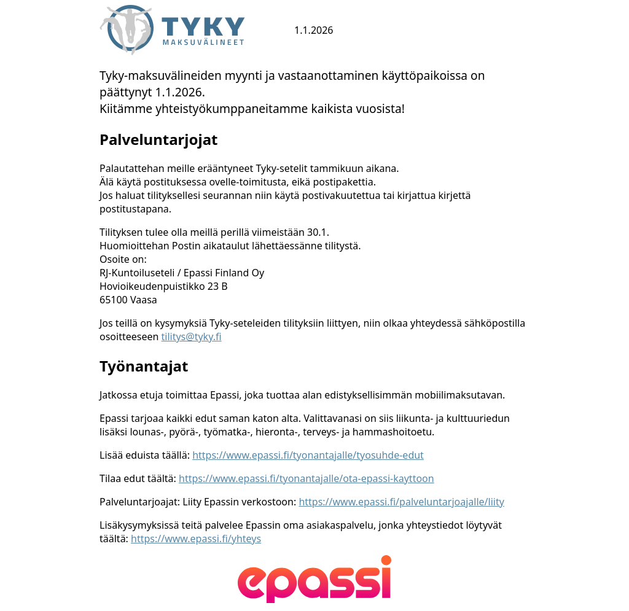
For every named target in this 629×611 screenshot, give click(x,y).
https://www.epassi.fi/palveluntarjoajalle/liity (401, 501)
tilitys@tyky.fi (192, 336)
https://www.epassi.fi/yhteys (196, 538)
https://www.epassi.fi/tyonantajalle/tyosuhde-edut (308, 455)
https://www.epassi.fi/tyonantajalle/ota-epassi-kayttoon (306, 478)
